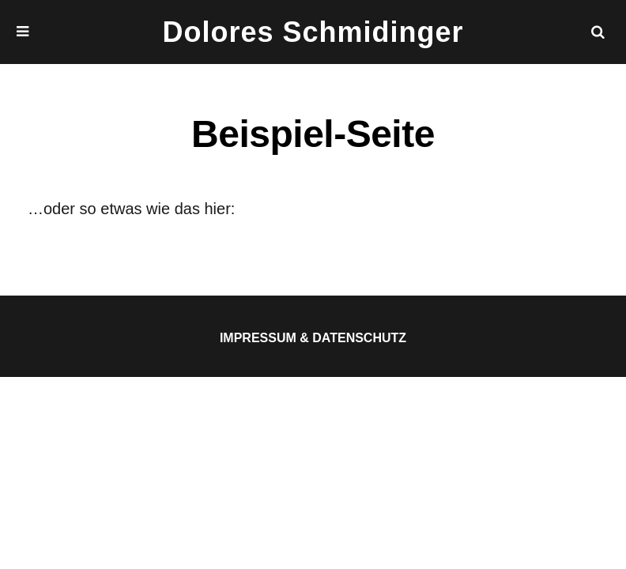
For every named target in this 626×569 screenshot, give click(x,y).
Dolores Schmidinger (312, 32)
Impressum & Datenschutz (313, 338)
